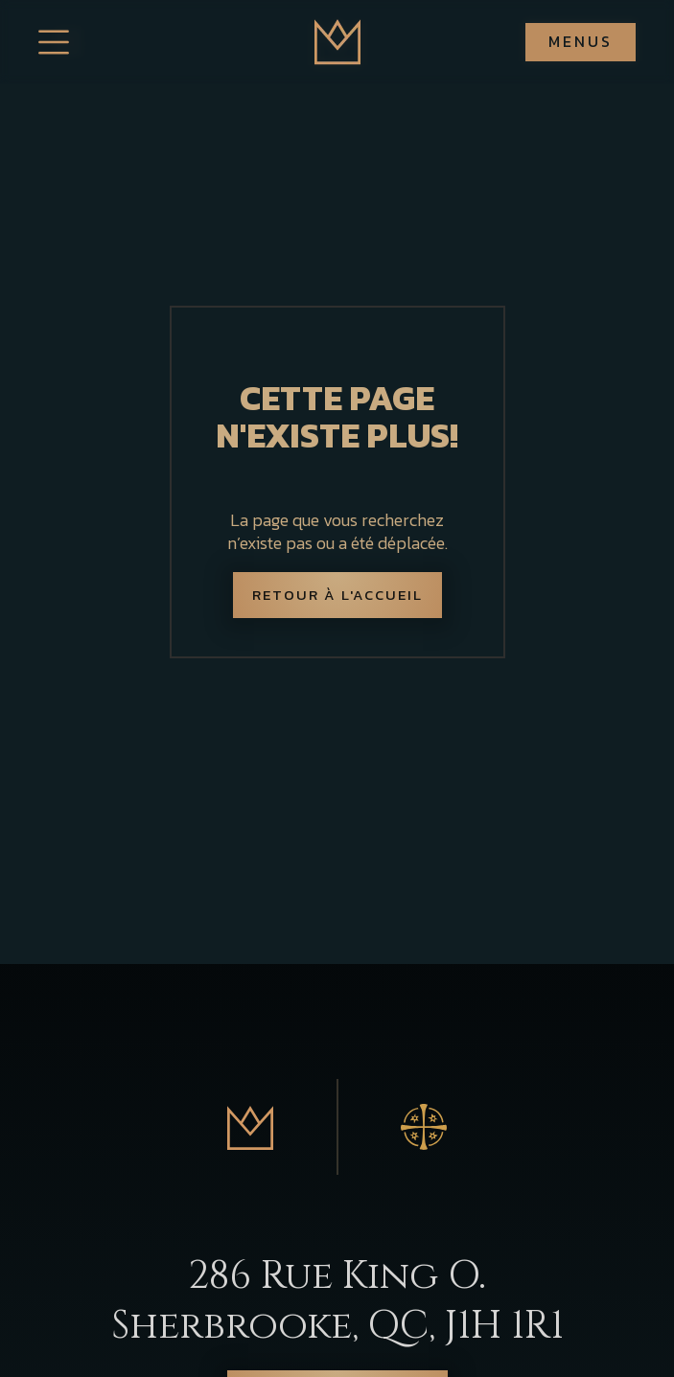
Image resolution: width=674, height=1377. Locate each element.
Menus (580, 41)
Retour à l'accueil (337, 595)
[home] (337, 42)
